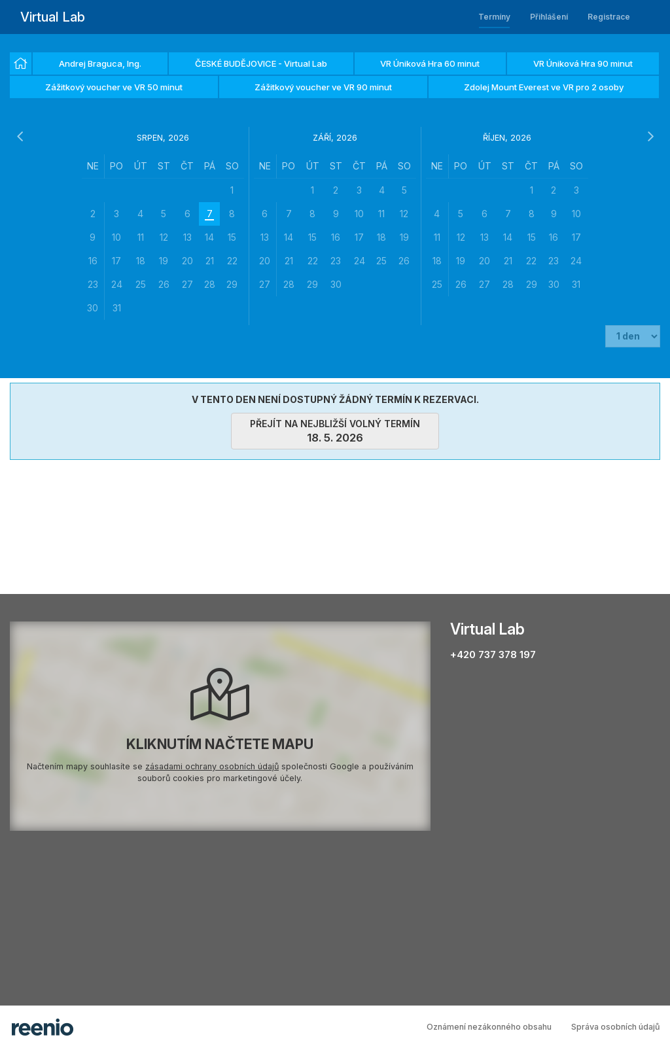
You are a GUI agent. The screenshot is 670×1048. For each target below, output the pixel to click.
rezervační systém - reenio (42, 1027)
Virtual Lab (52, 17)
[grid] (163, 237)
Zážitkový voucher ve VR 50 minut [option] (114, 87)
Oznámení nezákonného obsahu (489, 1027)
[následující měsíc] (650, 137)
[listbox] (335, 75)
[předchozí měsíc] (19, 137)
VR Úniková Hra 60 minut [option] (430, 63)
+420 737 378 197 (493, 654)
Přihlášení (549, 17)
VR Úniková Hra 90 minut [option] (583, 63)
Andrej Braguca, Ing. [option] (100, 63)
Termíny (494, 17)
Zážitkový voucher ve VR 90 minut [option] (323, 87)
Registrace (609, 17)
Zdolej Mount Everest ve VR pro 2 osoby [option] (544, 87)
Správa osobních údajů (615, 1027)
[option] (20, 63)
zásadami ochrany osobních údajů (212, 766)
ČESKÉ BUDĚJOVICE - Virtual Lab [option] (261, 63)
